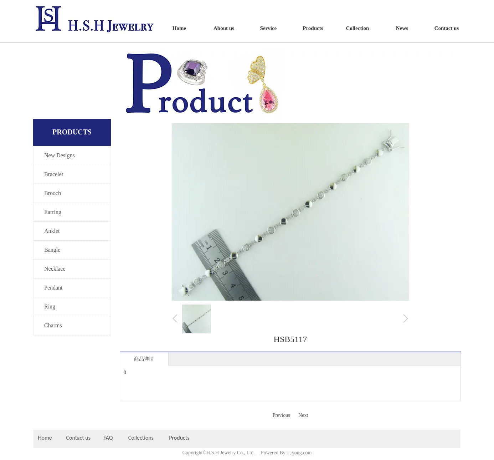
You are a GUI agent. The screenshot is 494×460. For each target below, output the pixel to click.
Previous (281, 415)
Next (303, 415)
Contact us (78, 437)
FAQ (108, 437)
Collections (141, 437)
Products (180, 437)
